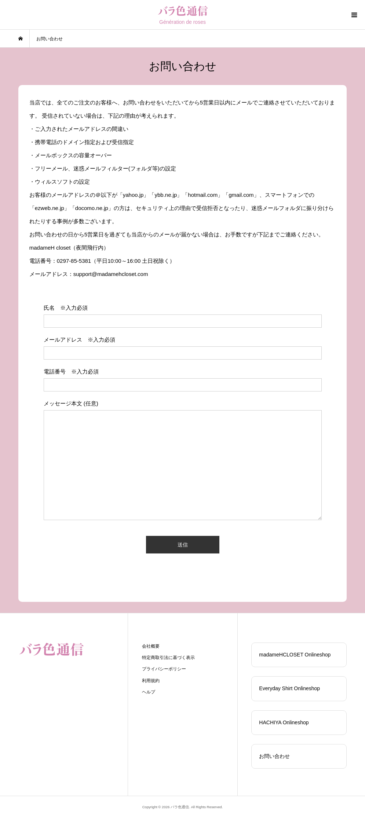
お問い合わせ (274, 756)
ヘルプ (148, 692)
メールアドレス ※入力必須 (79, 339)
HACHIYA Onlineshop (284, 722)
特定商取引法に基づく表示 (168, 657)
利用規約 (151, 680)
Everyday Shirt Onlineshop (289, 688)
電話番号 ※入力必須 (71, 371)
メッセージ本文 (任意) (71, 403)
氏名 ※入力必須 (66, 308)
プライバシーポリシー (164, 668)
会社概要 (151, 646)
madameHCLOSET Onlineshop (295, 655)
